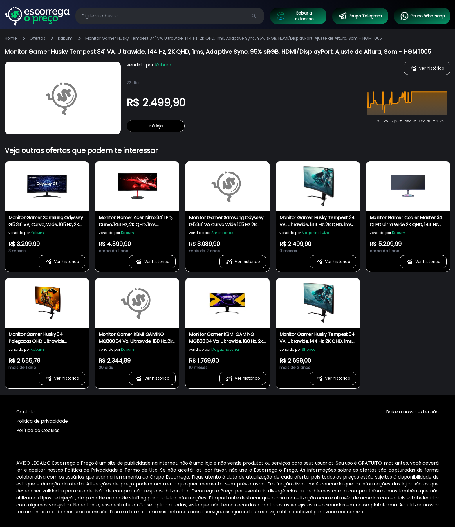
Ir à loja (156, 126)
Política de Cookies (37, 430)
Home (11, 38)
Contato (25, 412)
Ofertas (37, 38)
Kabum (65, 38)
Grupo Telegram (360, 16)
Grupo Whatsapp (422, 16)
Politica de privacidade (42, 421)
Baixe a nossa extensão (412, 412)
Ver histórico (427, 68)
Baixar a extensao (294, 16)
